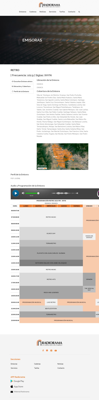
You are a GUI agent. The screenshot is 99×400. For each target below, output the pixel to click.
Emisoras (14, 364)
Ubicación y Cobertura (21, 86)
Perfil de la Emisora (20, 91)
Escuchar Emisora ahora (22, 81)
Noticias (60, 364)
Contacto (60, 368)
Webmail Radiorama (20, 392)
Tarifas (36, 368)
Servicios (14, 368)
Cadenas (37, 364)
